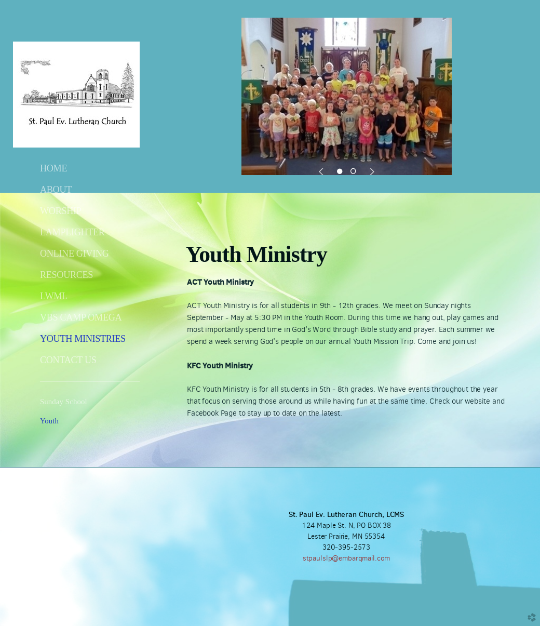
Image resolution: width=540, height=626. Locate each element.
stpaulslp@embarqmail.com (346, 558)
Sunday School (63, 401)
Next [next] (370, 171)
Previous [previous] (322, 171)
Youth (49, 421)
